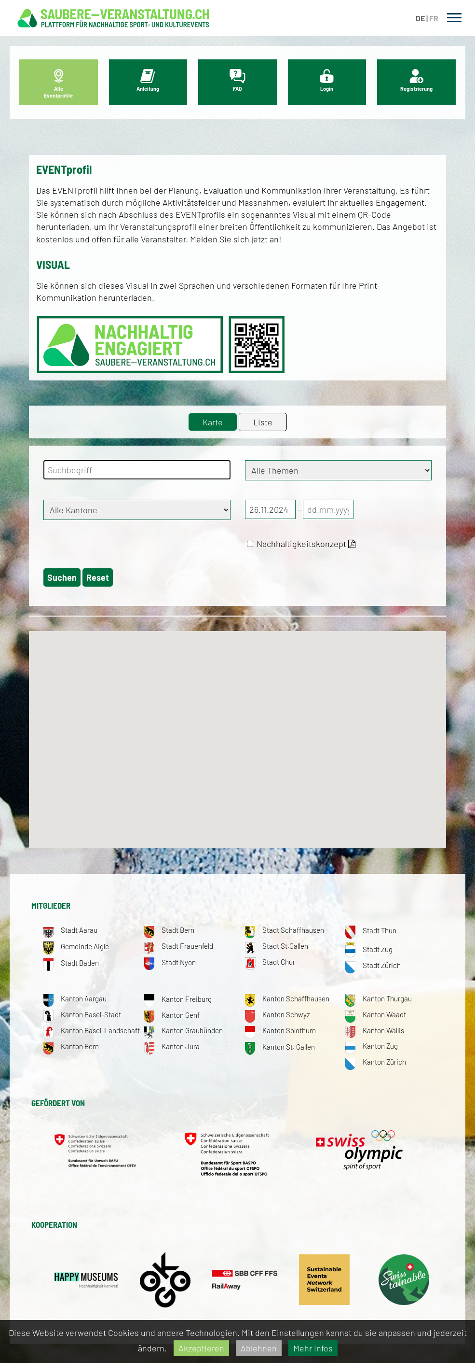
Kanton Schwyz (277, 1014)
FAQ (237, 80)
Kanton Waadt (375, 1014)
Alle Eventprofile (58, 83)
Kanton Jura (172, 1046)
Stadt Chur (270, 961)
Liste (262, 422)
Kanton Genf (172, 1015)
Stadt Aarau (70, 930)
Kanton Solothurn (280, 1030)
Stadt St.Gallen (276, 945)
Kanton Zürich (375, 1061)
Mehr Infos (313, 1348)
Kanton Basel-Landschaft (91, 1030)
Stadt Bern (169, 930)
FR (433, 18)
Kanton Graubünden (183, 1030)
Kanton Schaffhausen (287, 998)
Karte (213, 422)
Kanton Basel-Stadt (82, 1014)
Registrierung (416, 80)
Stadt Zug (369, 949)
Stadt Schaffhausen (284, 930)
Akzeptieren (201, 1348)
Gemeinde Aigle (76, 946)
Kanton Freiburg (178, 999)
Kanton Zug (371, 1045)
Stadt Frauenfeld (178, 945)
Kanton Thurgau (378, 998)
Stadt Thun (370, 930)
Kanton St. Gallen (280, 1046)
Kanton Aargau (75, 998)
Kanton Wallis (374, 1030)
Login (327, 80)
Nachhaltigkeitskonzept (301, 543)
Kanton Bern (71, 1046)
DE (420, 18)
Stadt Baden (71, 962)
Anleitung (147, 80)
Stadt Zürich (373, 965)
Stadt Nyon (170, 962)
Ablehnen (259, 1348)
